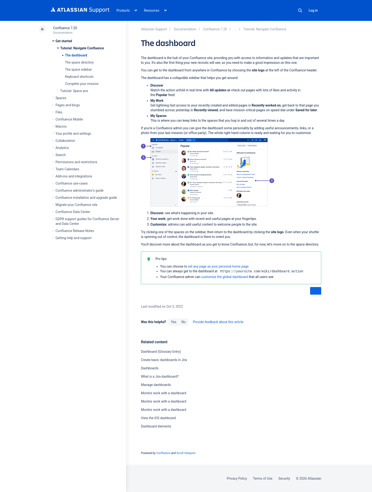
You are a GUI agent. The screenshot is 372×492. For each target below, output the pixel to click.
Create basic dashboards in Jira (164, 360)
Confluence (163, 453)
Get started (64, 41)
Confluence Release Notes (75, 231)
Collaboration (65, 141)
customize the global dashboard (224, 277)
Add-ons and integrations (74, 176)
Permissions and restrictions (76, 162)
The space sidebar (78, 69)
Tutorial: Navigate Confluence (82, 48)
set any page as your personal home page (218, 266)
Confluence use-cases (72, 183)
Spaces (61, 98)
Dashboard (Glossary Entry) (161, 351)
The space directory (79, 62)
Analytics (62, 148)
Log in (313, 10)
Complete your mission (82, 84)
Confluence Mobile (69, 119)
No (183, 322)
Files (59, 112)
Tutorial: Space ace (74, 91)
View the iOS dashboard (158, 418)
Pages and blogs (68, 105)
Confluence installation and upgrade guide (86, 198)
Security (284, 478)
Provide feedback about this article (218, 322)
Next (315, 291)
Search (300, 10)
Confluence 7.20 (65, 28)
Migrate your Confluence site (76, 205)
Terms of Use (262, 478)
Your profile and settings (73, 133)
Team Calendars (67, 169)
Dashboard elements (156, 426)
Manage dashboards (156, 385)
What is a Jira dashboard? (160, 376)
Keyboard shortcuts (79, 77)
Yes (173, 322)
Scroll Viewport (186, 453)
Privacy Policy (237, 478)
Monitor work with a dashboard (163, 393)
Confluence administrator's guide (79, 190)
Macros (61, 126)
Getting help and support (74, 238)
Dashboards (149, 368)
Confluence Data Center (73, 212)
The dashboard (76, 55)
